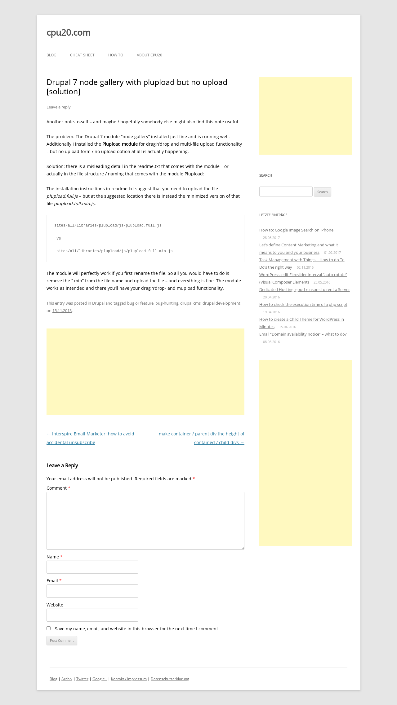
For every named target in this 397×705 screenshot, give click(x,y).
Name (55, 557)
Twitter (82, 678)
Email (54, 581)
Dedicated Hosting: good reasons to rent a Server (304, 289)
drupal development (221, 303)
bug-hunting (166, 303)
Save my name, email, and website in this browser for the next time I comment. (137, 629)
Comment (58, 488)
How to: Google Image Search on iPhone (296, 230)
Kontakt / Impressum (129, 678)
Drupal (98, 303)
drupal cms (190, 303)
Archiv (66, 678)
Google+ (99, 678)
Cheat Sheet (82, 55)
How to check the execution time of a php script (303, 304)
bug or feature (140, 303)
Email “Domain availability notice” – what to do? (303, 334)
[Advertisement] (145, 371)
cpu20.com (69, 32)
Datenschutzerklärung (170, 678)
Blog (51, 55)
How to (115, 55)
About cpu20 (149, 55)
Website (55, 605)
